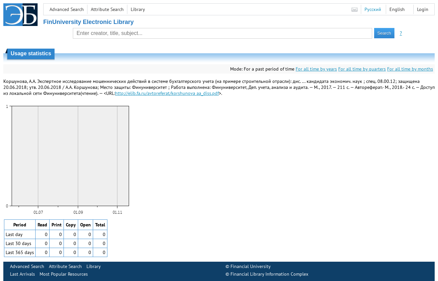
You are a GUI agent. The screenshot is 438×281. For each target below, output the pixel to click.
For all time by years (316, 69)
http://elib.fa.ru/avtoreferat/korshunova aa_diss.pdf (167, 93)
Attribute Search (107, 9)
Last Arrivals (22, 274)
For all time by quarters (362, 69)
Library (138, 9)
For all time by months (410, 69)
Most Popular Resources (64, 274)
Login (422, 9)
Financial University (250, 266)
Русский (373, 9)
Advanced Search (67, 9)
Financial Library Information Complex (269, 274)
